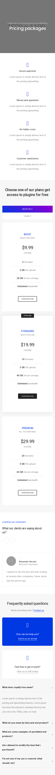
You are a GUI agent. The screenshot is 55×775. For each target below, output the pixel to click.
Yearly (27, 216)
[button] (27, 299)
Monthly (27, 209)
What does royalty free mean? (17, 687)
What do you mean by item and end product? (25, 723)
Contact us (38, 610)
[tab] (27, 687)
